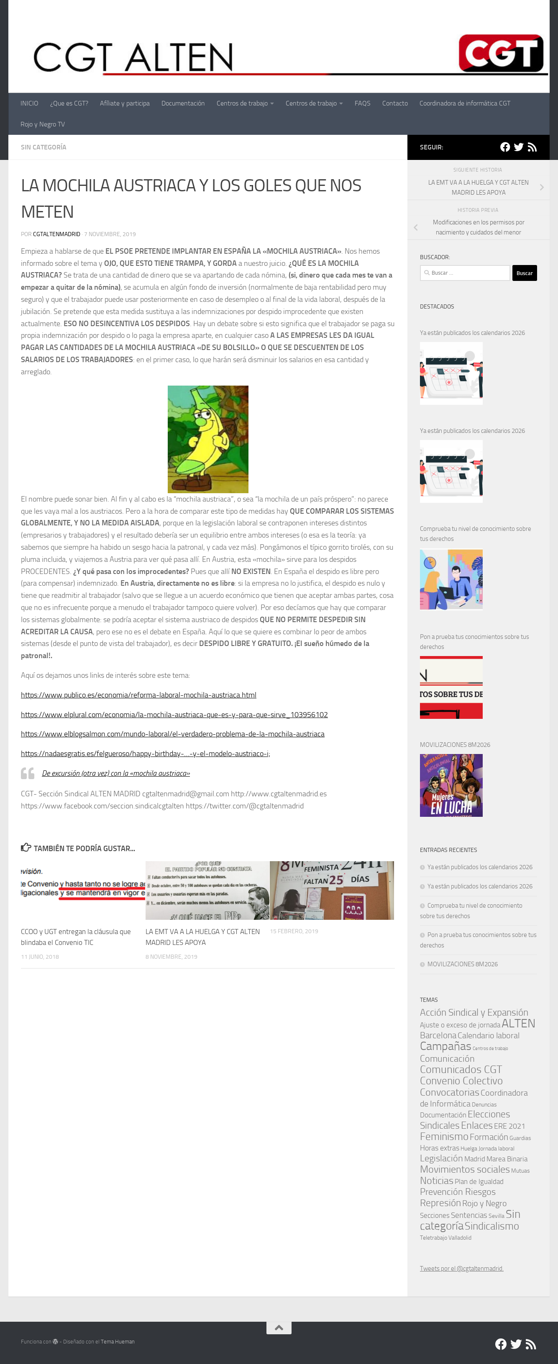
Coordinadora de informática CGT (465, 103)
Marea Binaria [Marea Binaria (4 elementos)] (506, 1159)
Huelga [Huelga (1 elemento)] (469, 1148)
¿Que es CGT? (69, 103)
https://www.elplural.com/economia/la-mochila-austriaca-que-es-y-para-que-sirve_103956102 (174, 714)
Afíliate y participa (125, 103)
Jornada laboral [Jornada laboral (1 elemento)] (496, 1148)
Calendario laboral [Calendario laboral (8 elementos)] (489, 1035)
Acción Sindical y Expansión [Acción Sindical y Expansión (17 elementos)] (474, 1012)
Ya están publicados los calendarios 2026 (472, 333)
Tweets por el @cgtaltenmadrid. (462, 1268)
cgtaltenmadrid (56, 234)
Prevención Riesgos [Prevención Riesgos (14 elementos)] (458, 1191)
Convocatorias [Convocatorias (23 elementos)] (449, 1092)
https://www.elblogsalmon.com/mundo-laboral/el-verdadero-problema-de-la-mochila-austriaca (173, 734)
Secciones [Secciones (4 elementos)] (435, 1215)
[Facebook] (505, 147)
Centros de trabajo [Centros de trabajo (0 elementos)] (490, 1048)
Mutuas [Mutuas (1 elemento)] (520, 1170)
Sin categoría (44, 147)
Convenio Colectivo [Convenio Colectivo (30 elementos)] (461, 1081)
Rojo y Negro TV (42, 124)
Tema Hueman (118, 1341)
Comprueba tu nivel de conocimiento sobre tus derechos (475, 534)
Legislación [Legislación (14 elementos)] (441, 1158)
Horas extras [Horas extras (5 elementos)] (439, 1148)
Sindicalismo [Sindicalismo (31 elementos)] (492, 1226)
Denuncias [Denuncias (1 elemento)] (484, 1104)
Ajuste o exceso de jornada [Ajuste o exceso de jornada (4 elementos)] (460, 1025)
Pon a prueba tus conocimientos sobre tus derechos (474, 642)
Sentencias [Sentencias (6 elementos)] (469, 1215)
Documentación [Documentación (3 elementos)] (443, 1115)
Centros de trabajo (242, 103)
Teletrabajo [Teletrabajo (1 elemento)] (433, 1237)
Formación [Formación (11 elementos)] (489, 1137)
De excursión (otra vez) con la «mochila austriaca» (116, 773)
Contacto (395, 103)
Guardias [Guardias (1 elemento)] (520, 1138)
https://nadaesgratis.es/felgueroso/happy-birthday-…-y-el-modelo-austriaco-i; (145, 753)
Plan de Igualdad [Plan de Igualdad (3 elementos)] (479, 1182)
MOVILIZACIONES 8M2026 (455, 745)
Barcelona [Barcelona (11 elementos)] (438, 1035)
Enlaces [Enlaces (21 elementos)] (477, 1125)
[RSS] (532, 147)
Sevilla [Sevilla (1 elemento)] (496, 1215)
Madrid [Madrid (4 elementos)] (474, 1159)
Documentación (183, 103)
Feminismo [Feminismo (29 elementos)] (444, 1136)
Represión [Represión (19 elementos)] (440, 1203)
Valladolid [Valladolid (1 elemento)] (459, 1237)
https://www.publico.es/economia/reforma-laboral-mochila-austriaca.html (138, 695)
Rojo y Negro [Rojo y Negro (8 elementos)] (484, 1203)
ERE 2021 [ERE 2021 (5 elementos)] (509, 1126)
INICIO (29, 103)
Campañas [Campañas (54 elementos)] (445, 1046)
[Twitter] (519, 147)
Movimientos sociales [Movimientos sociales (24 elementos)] (465, 1169)
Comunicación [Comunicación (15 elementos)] (447, 1058)
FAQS (363, 103)
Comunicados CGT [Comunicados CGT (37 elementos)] (461, 1069)
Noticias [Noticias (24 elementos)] (436, 1180)
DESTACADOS (437, 306)
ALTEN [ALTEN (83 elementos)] (518, 1023)
